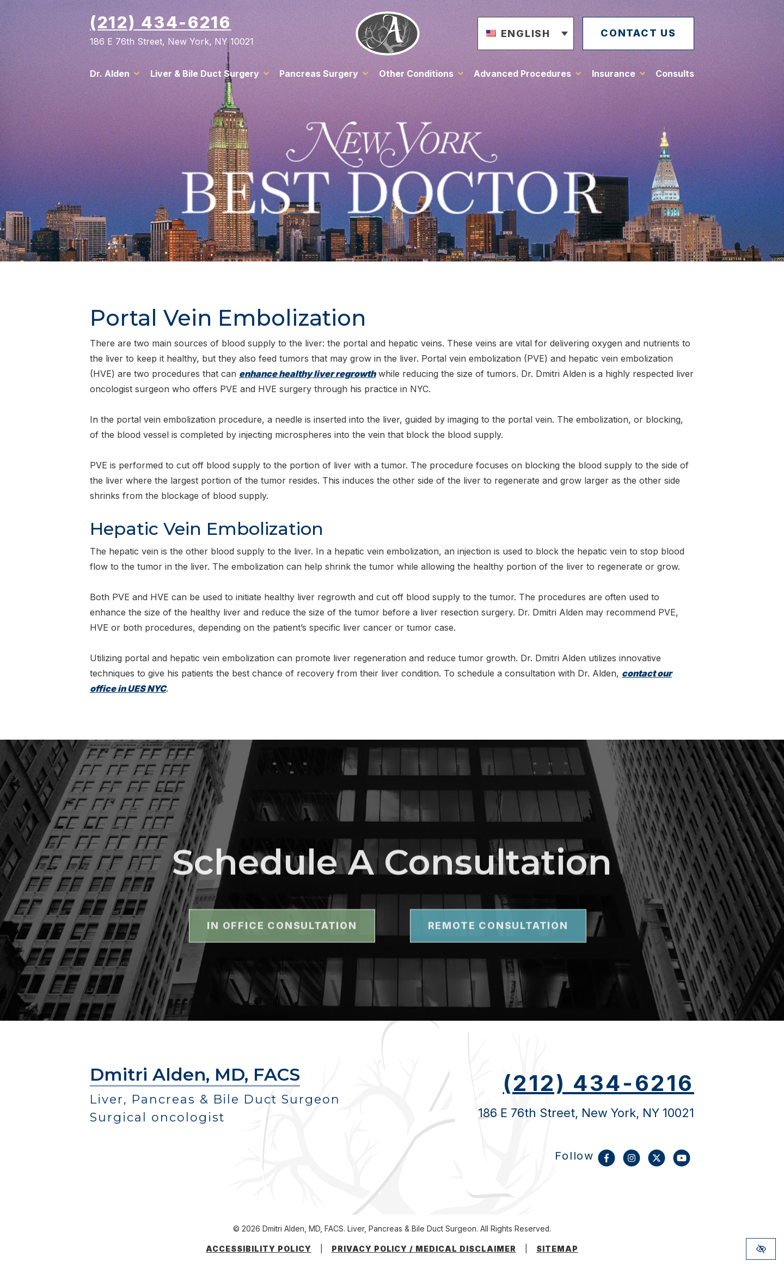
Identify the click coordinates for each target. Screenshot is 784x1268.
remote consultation (498, 963)
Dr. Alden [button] (110, 73)
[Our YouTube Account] (682, 1163)
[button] (525, 34)
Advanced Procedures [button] (522, 73)
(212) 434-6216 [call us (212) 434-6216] (160, 22)
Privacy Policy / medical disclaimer (424, 1249)
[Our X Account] (656, 1163)
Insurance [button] (613, 73)
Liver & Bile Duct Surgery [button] (204, 73)
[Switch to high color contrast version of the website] (761, 1249)
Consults (675, 73)
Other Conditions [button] (416, 73)
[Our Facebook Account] (606, 1163)
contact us (638, 33)
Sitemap (557, 1249)
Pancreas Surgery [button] (318, 73)
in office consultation (282, 963)
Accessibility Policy (258, 1249)
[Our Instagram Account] (631, 1163)
